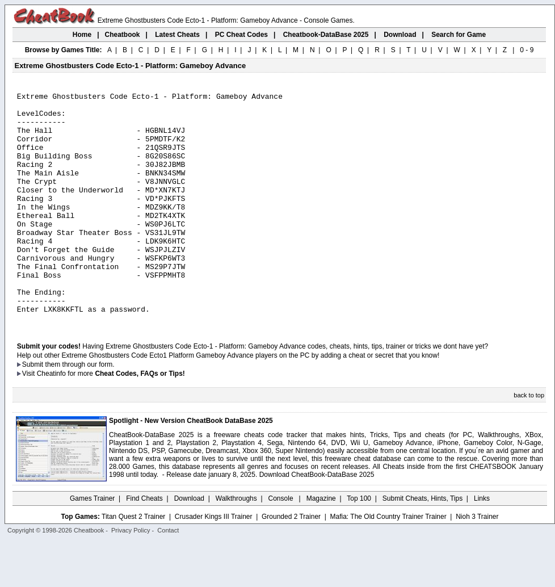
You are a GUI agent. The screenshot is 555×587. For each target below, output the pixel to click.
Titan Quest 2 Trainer (133, 563)
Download (189, 544)
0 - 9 (526, 50)
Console (281, 544)
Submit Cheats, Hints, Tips (422, 544)
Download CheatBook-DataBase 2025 (317, 521)
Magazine (321, 544)
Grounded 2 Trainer (291, 563)
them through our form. (80, 410)
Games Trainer (92, 544)
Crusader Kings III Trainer (214, 563)
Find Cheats (144, 544)
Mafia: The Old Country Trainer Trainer (388, 563)
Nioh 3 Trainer (477, 563)
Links (482, 544)
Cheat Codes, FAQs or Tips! (139, 420)
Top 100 (359, 544)
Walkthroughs (236, 544)
